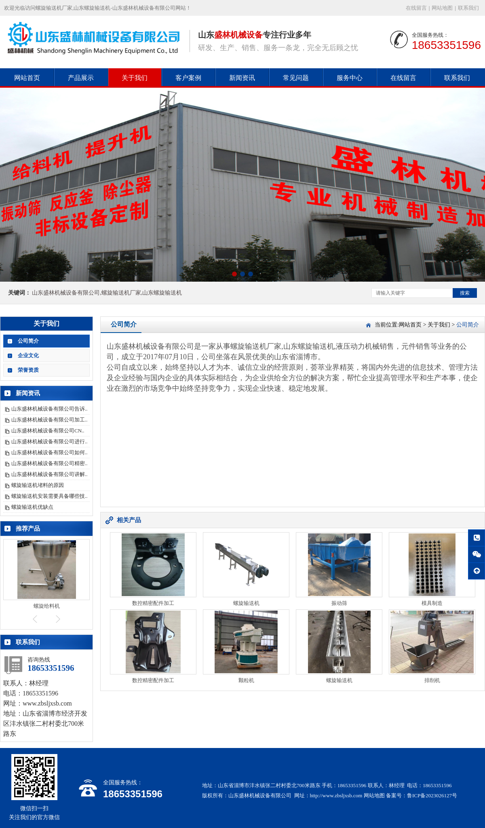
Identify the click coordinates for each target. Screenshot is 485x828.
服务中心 (350, 77)
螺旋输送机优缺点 (32, 507)
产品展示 (81, 77)
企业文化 (28, 355)
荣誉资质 (28, 370)
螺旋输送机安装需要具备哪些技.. (49, 496)
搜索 (465, 293)
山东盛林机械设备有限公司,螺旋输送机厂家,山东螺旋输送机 (107, 293)
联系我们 (468, 8)
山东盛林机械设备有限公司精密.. (49, 463)
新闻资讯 (242, 77)
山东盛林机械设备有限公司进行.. (49, 441)
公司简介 (28, 341)
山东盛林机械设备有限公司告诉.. (49, 409)
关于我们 (135, 77)
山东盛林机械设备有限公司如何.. (49, 452)
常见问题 (296, 77)
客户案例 (188, 77)
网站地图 (442, 8)
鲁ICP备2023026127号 (432, 795)
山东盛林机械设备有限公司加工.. (49, 420)
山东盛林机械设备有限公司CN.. (47, 431)
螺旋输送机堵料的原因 (37, 485)
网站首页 (27, 77)
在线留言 (416, 8)
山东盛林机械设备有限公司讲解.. (49, 474)
